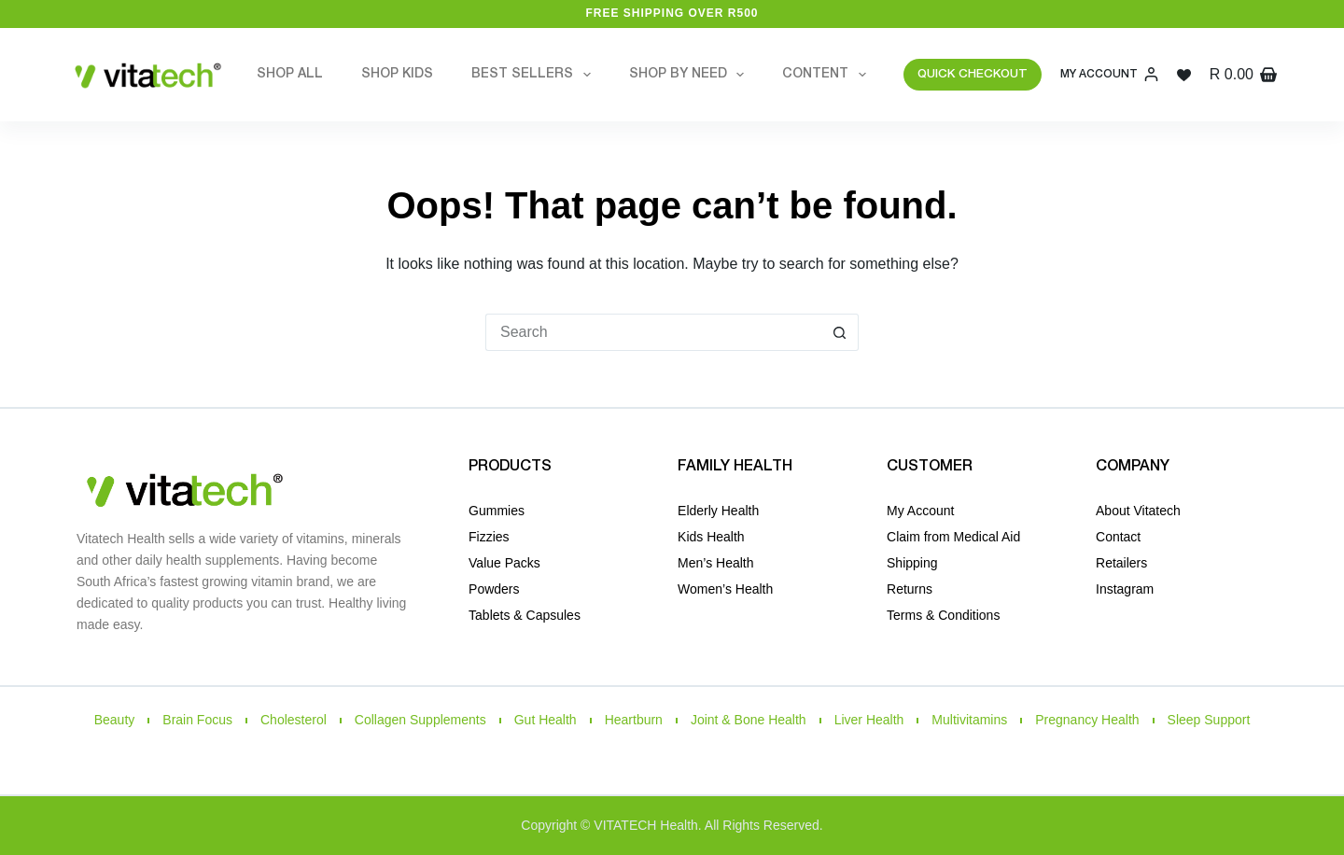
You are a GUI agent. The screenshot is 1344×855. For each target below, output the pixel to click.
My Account (920, 510)
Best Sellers (534, 74)
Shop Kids (397, 74)
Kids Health (711, 536)
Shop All (290, 74)
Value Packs (504, 562)
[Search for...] (653, 332)
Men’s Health (715, 562)
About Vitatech (1138, 510)
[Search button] (840, 332)
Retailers (1121, 562)
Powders (494, 589)
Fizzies (489, 536)
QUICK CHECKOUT (972, 74)
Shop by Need (690, 74)
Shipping (912, 562)
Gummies (497, 510)
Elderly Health (718, 510)
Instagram (1125, 589)
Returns (909, 589)
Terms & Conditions (943, 615)
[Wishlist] (1184, 75)
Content (828, 74)
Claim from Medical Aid (953, 536)
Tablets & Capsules (525, 615)
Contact (1118, 536)
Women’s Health (725, 589)
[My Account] (1109, 74)
